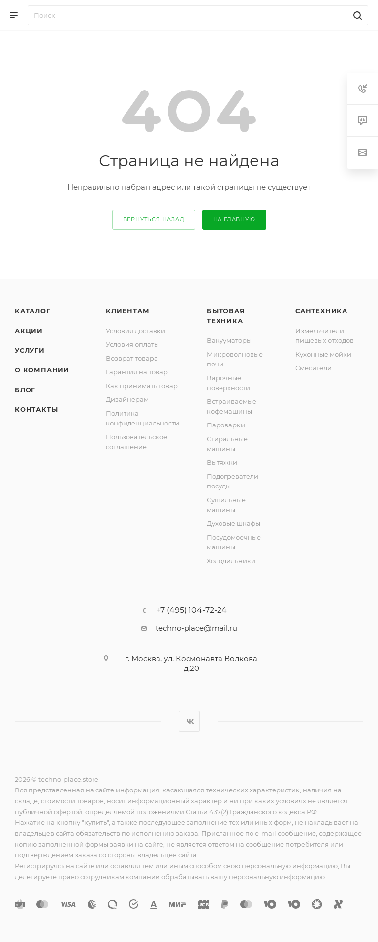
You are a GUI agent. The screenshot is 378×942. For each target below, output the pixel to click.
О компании (42, 370)
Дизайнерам (127, 399)
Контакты (36, 409)
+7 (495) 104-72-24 (191, 610)
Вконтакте (189, 721)
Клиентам (127, 311)
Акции (29, 330)
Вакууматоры (229, 340)
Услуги (30, 350)
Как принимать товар (142, 386)
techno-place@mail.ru (196, 628)
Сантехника (321, 311)
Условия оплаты (132, 344)
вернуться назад (154, 219)
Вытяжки (222, 462)
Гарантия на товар (137, 372)
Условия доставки (135, 330)
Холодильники (231, 561)
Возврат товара (132, 358)
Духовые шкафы (233, 523)
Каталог (33, 311)
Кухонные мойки (323, 354)
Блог (25, 390)
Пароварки (226, 425)
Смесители (313, 368)
